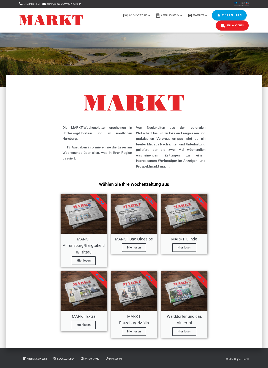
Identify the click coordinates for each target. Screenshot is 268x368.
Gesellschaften (169, 16)
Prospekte (197, 16)
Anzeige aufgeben (229, 15)
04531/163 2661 (32, 4)
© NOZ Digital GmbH (237, 359)
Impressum (114, 358)
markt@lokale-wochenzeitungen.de (64, 4)
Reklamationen (232, 26)
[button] (149, 15)
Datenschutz (90, 358)
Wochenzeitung (136, 16)
